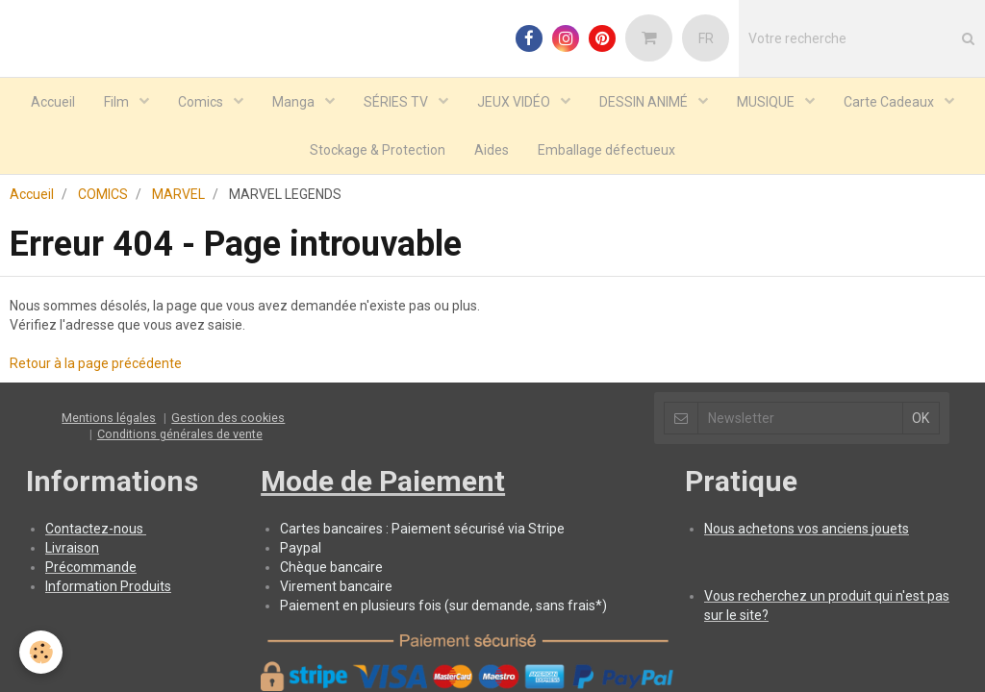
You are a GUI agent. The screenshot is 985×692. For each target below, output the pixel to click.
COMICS (103, 116)
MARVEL (178, 116)
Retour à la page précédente (96, 285)
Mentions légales (109, 340)
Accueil (32, 116)
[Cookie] (41, 652)
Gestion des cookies (228, 340)
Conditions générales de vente (180, 356)
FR (706, 38)
